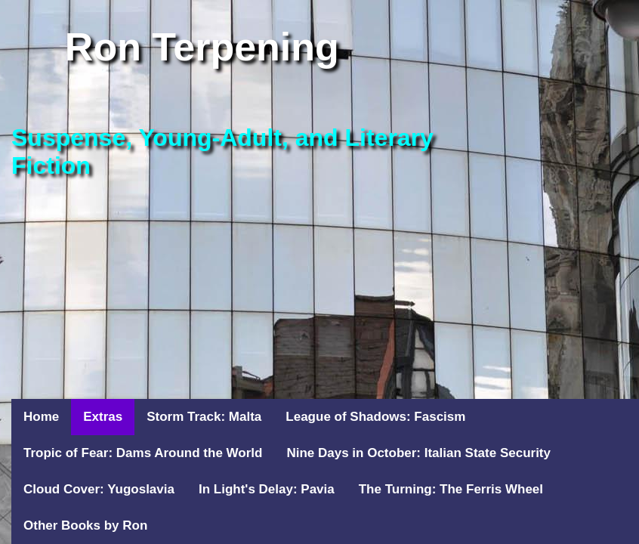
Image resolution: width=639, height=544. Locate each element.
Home (41, 417)
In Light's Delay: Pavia (267, 489)
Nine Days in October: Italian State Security (418, 453)
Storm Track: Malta (204, 417)
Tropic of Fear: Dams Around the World (142, 453)
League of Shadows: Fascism (375, 417)
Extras (102, 417)
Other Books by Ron (85, 525)
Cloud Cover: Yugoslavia (98, 489)
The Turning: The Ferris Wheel (451, 489)
